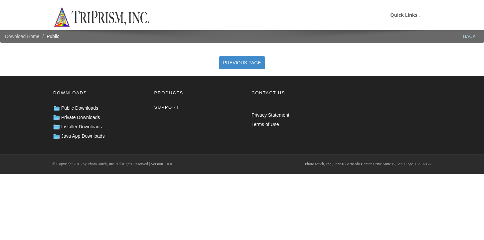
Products (168, 92)
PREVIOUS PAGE (242, 62)
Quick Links (405, 15)
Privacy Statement (270, 115)
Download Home (22, 36)
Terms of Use (265, 124)
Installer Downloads (77, 126)
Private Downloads (76, 117)
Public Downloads (75, 108)
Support (166, 107)
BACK (469, 36)
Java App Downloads (79, 136)
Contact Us (268, 92)
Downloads (70, 92)
